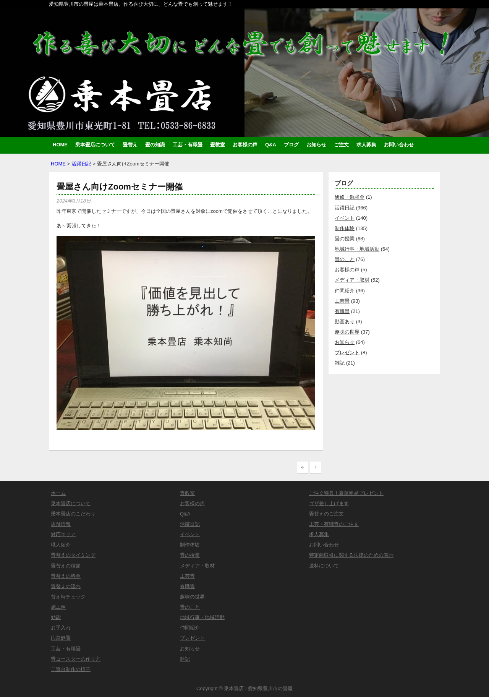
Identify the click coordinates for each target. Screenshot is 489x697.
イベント (345, 218)
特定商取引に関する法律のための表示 (351, 555)
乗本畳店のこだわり (73, 514)
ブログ (291, 145)
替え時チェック (68, 597)
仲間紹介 (345, 290)
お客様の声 (245, 145)
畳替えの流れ (66, 586)
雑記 (340, 363)
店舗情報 (61, 524)
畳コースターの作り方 (75, 659)
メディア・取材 (352, 280)
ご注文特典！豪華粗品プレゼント (346, 493)
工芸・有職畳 (187, 145)
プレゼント (347, 352)
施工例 (58, 607)
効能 (56, 617)
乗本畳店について (95, 145)
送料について (324, 566)
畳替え (130, 145)
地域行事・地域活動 (357, 249)
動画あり (345, 321)
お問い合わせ (399, 145)
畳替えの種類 (66, 566)
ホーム (58, 493)
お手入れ (61, 628)
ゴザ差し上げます (329, 503)
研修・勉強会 (349, 197)
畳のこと (345, 259)
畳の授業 (345, 239)
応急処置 (61, 638)
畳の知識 (155, 145)
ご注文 (341, 145)
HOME (60, 145)
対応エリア (63, 534)
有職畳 (342, 311)
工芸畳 (342, 301)
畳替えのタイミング (73, 555)
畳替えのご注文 (326, 514)
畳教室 (217, 145)
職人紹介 (61, 545)
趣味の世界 (347, 332)
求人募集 (366, 145)
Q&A (270, 145)
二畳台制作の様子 (71, 669)
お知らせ (316, 145)
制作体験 (345, 228)
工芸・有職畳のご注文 (334, 524)
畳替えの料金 (66, 576)
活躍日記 (81, 164)
